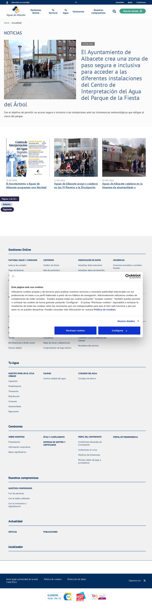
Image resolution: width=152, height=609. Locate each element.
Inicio (6, 22)
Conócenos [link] (78, 11)
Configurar (76, 330)
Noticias (12, 532)
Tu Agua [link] (65, 11)
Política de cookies (52, 579)
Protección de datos (76, 579)
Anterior (7, 204)
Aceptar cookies (119, 330)
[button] (9, 199)
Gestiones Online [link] (36, 11)
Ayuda (130, 2)
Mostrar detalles (126, 321)
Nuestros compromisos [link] (98, 11)
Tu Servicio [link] (53, 11)
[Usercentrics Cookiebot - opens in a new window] (128, 276)
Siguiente (7, 209)
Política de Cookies (105, 309)
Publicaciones (50, 532)
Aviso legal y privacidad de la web (22, 579)
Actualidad (120, 2)
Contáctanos (141, 2)
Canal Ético (11, 582)
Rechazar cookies (32, 330)
